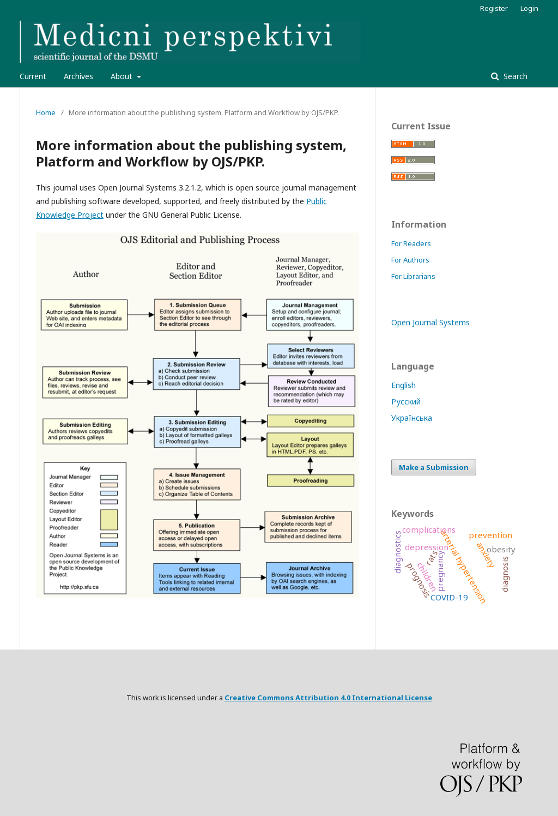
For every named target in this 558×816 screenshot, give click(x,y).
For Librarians (413, 276)
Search (514, 76)
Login (529, 8)
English (403, 385)
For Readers (411, 243)
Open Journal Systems (430, 322)
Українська (411, 418)
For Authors (410, 260)
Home (46, 112)
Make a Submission (434, 467)
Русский (406, 401)
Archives (78, 76)
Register (494, 8)
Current (33, 76)
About (123, 76)
